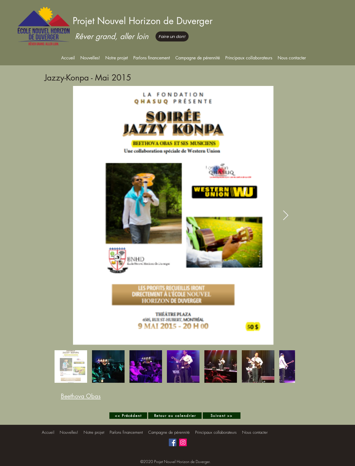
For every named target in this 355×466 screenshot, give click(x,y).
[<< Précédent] (128, 415)
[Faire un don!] (172, 36)
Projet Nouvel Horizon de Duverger (143, 21)
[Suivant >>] (221, 415)
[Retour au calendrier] (175, 415)
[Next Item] (286, 215)
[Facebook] (172, 442)
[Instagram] (183, 442)
